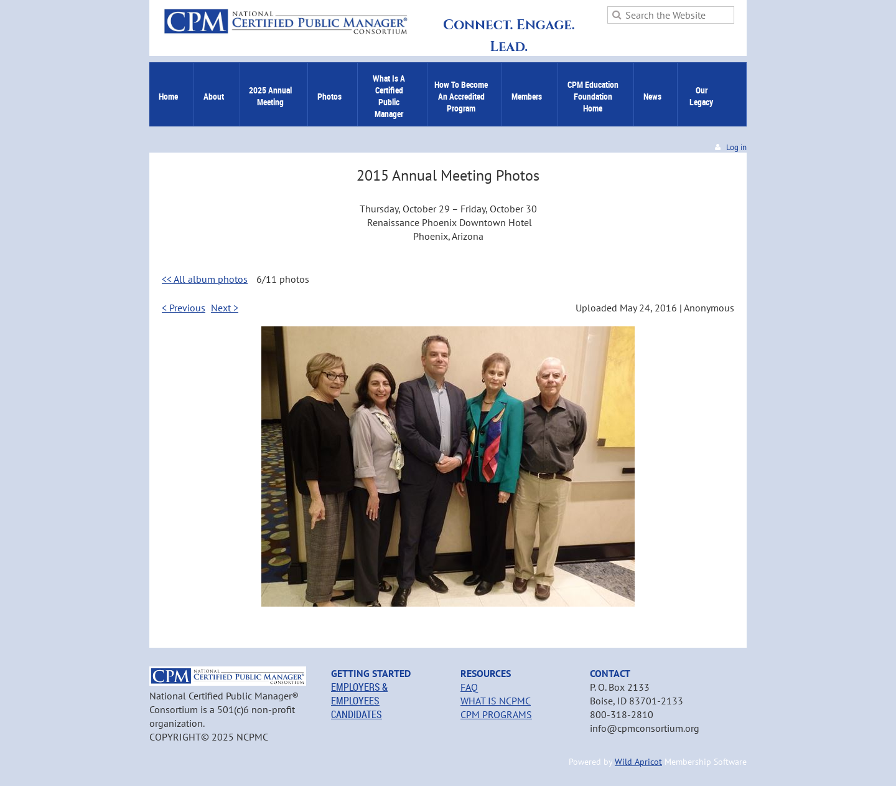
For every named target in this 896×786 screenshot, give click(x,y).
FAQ (469, 687)
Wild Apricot (638, 761)
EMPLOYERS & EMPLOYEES (359, 694)
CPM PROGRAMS (496, 714)
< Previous (183, 307)
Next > (224, 307)
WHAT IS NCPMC (495, 700)
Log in (736, 147)
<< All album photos (205, 279)
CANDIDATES (356, 714)
